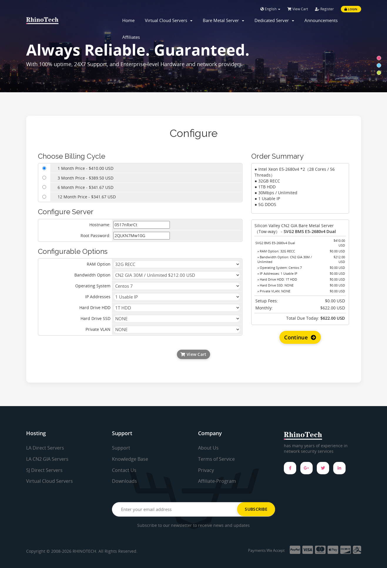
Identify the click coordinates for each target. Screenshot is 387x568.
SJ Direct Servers (44, 470)
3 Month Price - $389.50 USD (85, 178)
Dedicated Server (274, 20)
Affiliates (131, 37)
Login (350, 9)
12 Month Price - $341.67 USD (87, 197)
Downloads (124, 481)
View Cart (297, 8)
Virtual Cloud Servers (168, 20)
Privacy (206, 470)
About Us (208, 448)
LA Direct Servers (45, 448)
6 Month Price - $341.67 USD (85, 187)
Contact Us (124, 470)
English (270, 8)
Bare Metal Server (223, 20)
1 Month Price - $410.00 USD (85, 168)
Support (121, 448)
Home (128, 20)
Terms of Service (216, 459)
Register (324, 8)
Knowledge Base (130, 459)
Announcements (321, 20)
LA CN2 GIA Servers (47, 459)
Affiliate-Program (217, 481)
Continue (300, 337)
